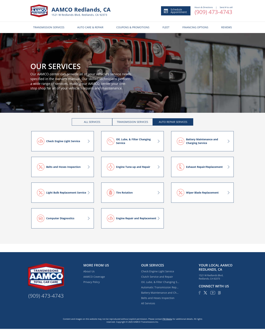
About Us (89, 271)
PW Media (167, 319)
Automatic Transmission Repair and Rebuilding (160, 287)
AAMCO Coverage (94, 276)
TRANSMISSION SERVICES (48, 27)
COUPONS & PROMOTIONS (132, 27)
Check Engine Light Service (157, 271)
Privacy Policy (91, 282)
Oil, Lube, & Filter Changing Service (160, 282)
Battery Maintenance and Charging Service (160, 292)
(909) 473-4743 (213, 12)
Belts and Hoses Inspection (157, 298)
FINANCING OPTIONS (195, 27)
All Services (148, 303)
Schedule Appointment (175, 11)
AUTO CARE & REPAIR (90, 27)
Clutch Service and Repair (157, 276)
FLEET (165, 27)
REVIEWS (226, 27)
